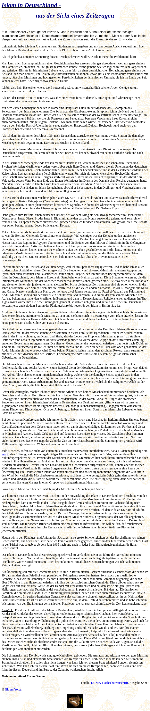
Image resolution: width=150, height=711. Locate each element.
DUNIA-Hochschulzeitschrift (109, 682)
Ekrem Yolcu (13, 689)
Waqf (5, 454)
